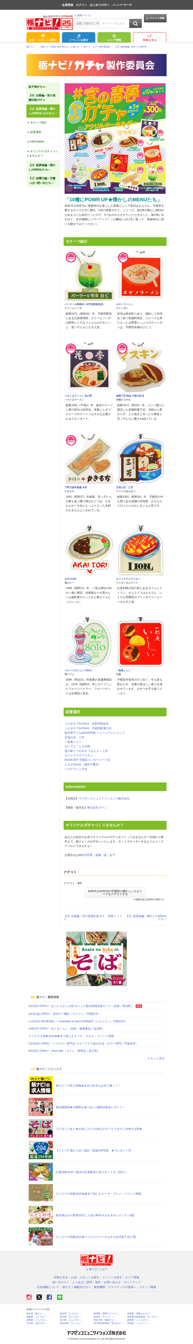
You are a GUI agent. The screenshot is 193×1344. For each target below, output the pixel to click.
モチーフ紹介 (36, 122)
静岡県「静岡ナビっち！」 (107, 1313)
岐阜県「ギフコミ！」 (105, 1317)
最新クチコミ (83, 15)
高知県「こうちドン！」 (139, 1323)
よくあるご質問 (82, 1282)
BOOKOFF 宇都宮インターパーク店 (87, 759)
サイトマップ (132, 1282)
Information (35, 141)
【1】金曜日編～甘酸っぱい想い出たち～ (42, 180)
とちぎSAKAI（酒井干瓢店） (83, 764)
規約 (98, 1282)
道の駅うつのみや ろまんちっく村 (86, 751)
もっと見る (156, 1058)
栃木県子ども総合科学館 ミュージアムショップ (95, 732)
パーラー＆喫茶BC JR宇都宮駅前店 (84, 304)
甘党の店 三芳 (124, 487)
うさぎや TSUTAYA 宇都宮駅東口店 (88, 728)
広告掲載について (48, 1287)
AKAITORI (70, 579)
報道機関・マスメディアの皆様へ (115, 1287)
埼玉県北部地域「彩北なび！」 (109, 1323)
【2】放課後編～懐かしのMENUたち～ (146, 917)
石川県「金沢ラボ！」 (37, 1323)
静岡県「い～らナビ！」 (139, 1320)
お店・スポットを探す (43, 38)
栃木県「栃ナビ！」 (36, 1313)
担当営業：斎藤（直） (95, 855)
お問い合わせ (112, 1282)
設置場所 (33, 132)
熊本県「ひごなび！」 (71, 1313)
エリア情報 (114, 38)
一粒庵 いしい (123, 670)
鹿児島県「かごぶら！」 (72, 1323)
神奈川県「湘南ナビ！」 (106, 1320)
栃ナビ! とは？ (96, 1269)
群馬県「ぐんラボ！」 (37, 1320)
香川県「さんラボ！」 (71, 1320)
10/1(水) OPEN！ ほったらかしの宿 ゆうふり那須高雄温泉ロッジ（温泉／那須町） (81, 1006)
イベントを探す (79, 38)
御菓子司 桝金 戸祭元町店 (130, 395)
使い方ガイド (60, 1282)
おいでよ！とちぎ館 (77, 746)
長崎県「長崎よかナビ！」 (140, 1313)
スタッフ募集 (147, 1287)
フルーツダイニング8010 (78, 670)
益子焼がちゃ (36, 86)
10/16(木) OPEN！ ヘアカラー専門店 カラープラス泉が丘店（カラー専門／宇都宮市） (83, 1043)
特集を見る (150, 38)
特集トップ (115, 916)
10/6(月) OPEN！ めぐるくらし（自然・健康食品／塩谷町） (66, 1028)
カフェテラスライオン (128, 579)
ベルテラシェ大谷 (76, 769)
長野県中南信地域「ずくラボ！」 (143, 1317)
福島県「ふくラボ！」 (37, 1317)
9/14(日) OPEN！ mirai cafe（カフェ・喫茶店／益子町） (64, 1050)
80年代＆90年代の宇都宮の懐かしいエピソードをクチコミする (115, 893)
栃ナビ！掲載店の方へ (77, 1287)
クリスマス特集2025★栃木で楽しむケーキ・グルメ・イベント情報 (71, 1036)
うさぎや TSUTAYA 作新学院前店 (87, 723)
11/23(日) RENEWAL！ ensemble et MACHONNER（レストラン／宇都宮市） (77, 1021)
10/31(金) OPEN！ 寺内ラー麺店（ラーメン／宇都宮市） (64, 1013)
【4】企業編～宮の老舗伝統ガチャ (84, 917)
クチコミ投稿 (155, 18)
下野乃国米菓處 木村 (76, 487)
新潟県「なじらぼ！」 (71, 1317)
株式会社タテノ (97, 807)
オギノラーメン (124, 304)
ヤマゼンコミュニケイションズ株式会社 (104, 798)
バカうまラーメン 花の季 (78, 395)
